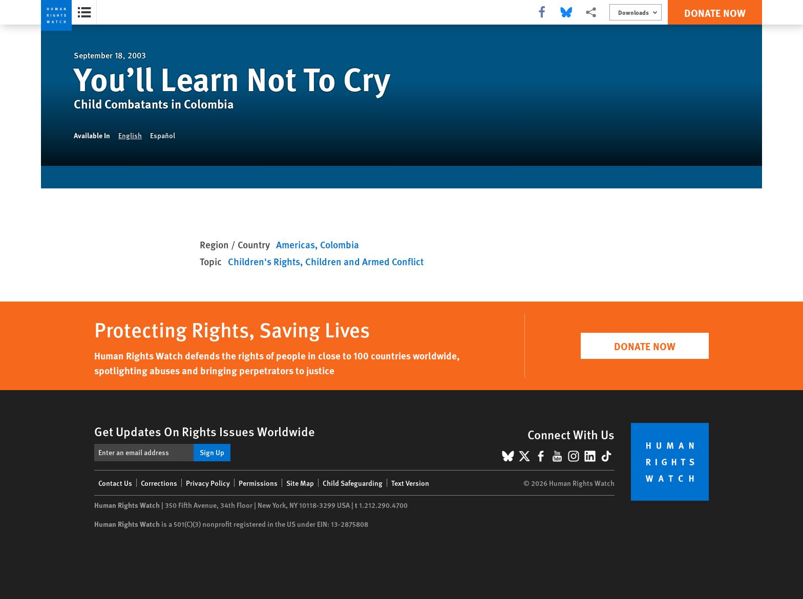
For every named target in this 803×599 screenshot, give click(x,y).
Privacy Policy (208, 483)
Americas (295, 244)
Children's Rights (264, 261)
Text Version (410, 483)
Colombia (339, 244)
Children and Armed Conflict (364, 261)
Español (162, 135)
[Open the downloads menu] (635, 12)
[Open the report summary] (84, 12)
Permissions (258, 483)
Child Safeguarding (353, 483)
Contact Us (115, 483)
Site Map (300, 483)
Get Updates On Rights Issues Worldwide (204, 431)
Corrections (159, 483)
